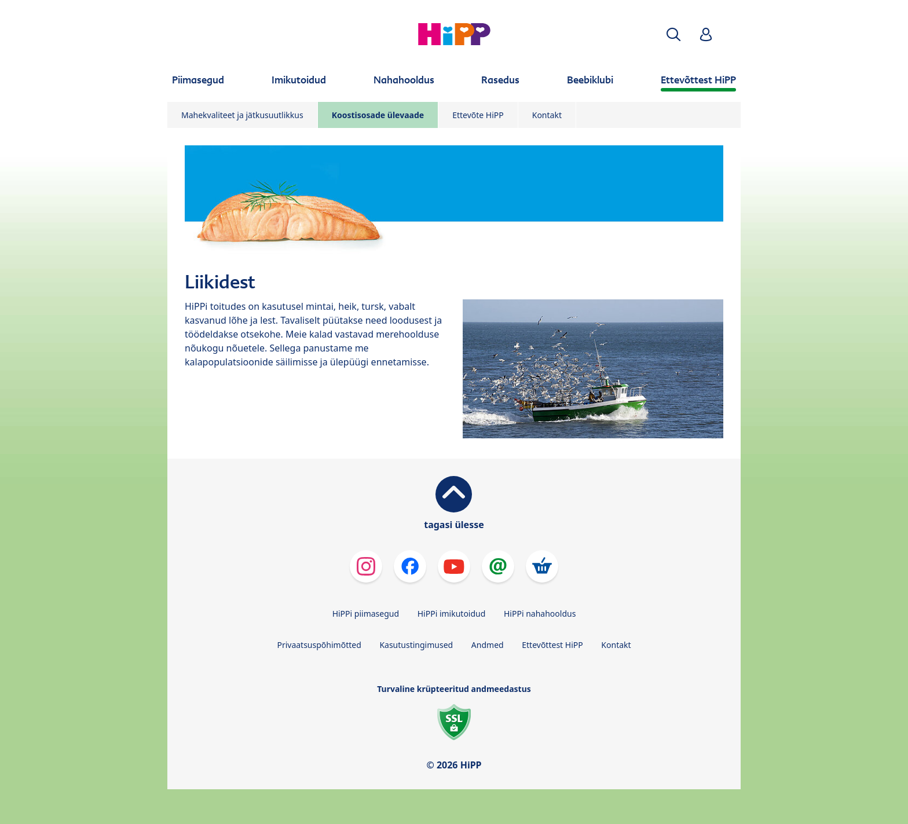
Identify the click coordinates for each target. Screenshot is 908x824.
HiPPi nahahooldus (540, 613)
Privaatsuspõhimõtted (319, 644)
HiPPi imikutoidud (452, 613)
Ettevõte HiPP (478, 114)
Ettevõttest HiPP (552, 644)
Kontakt (547, 114)
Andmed (487, 644)
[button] (673, 34)
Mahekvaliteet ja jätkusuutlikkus (242, 114)
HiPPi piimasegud (365, 613)
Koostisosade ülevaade (378, 114)
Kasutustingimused (416, 644)
